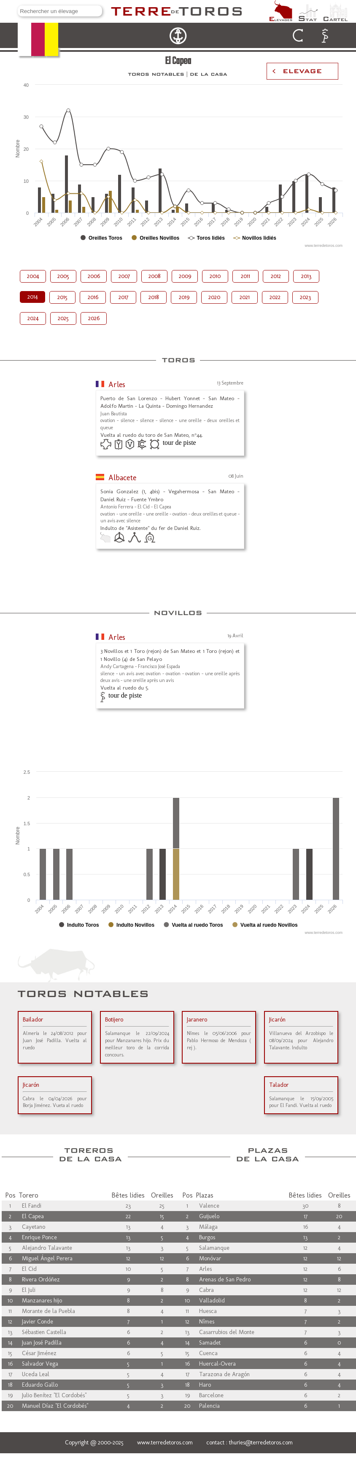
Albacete (122, 477)
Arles (116, 384)
